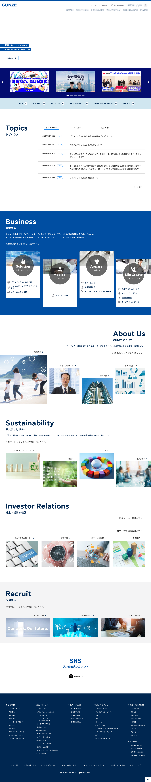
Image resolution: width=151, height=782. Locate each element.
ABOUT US (56, 103)
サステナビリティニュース (103, 732)
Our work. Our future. (138, 755)
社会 (96, 719)
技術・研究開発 (76, 705)
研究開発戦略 (75, 715)
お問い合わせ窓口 (118, 765)
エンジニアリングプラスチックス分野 (43, 719)
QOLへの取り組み (77, 719)
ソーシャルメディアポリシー (96, 765)
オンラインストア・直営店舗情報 (47, 750)
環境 (96, 715)
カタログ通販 (41, 753)
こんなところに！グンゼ (16, 738)
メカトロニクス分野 (43, 724)
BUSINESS (37, 103)
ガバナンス (99, 722)
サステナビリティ (101, 705)
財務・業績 (134, 715)
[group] (29, 81)
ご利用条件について (50, 765)
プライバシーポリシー (71, 765)
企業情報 (11, 705)
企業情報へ (10, 58)
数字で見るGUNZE (137, 752)
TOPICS (20, 103)
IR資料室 (133, 722)
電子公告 (15, 765)
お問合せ (131, 5)
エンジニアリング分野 (44, 744)
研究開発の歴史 (76, 722)
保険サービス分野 (42, 747)
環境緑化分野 (127, 298)
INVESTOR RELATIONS (104, 103)
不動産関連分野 (42, 730)
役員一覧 (12, 719)
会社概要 (12, 715)
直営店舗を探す (119, 5)
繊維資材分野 (41, 727)
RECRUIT (127, 103)
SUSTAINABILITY (77, 103)
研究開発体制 (75, 712)
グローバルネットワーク (16, 732)
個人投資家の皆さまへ (138, 725)
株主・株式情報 (136, 719)
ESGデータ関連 (100, 725)
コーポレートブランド (16, 722)
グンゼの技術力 (76, 709)
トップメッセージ (14, 709)
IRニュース (134, 735)
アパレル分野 (41, 709)
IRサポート (134, 728)
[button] (2, 81)
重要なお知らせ (30, 765)
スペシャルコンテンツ (16, 735)
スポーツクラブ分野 (43, 737)
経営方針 (133, 712)
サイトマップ (136, 765)
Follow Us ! (79, 676)
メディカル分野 (42, 715)
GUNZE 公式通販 (99, 5)
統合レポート (99, 735)
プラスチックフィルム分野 (45, 712)
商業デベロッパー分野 (44, 734)
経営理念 (12, 712)
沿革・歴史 (12, 725)
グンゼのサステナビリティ (103, 712)
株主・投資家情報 (137, 705)
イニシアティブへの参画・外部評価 (106, 728)
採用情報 (133, 741)
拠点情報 (12, 728)
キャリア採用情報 (136, 749)
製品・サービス (42, 705)
